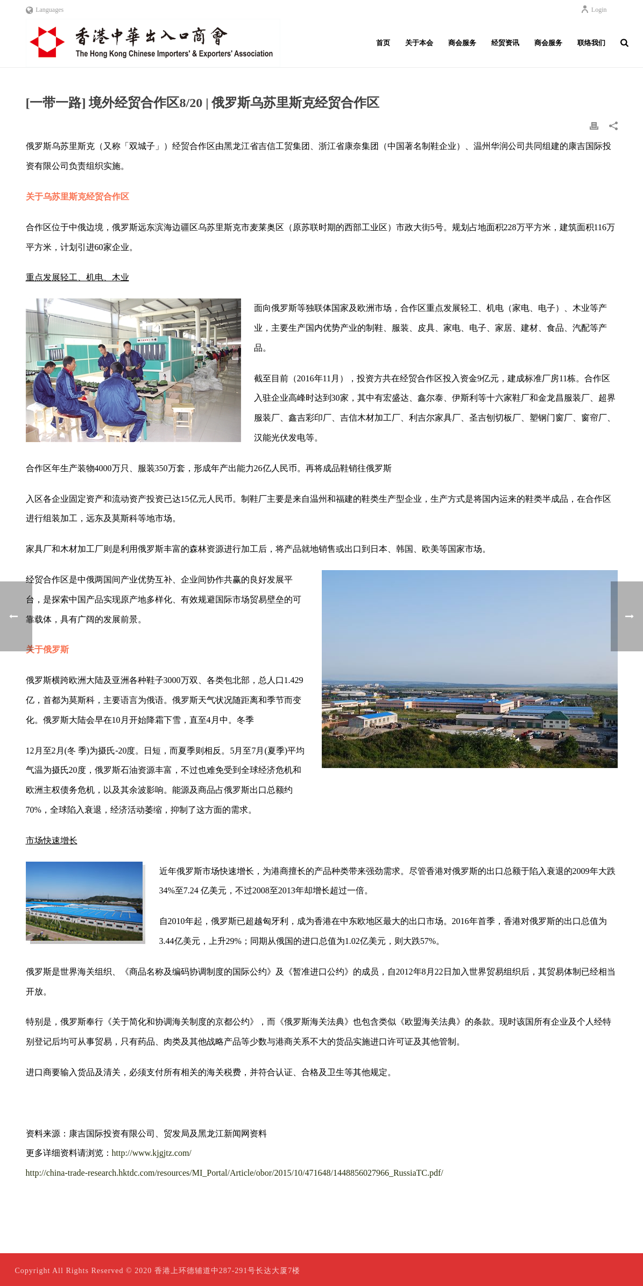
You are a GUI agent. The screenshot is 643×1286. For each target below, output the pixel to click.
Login (594, 9)
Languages (45, 9)
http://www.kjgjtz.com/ (152, 1152)
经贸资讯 (505, 43)
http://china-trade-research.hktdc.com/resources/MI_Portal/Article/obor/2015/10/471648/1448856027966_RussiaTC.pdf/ (234, 1172)
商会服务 (462, 43)
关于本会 (419, 43)
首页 (383, 43)
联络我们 (591, 43)
